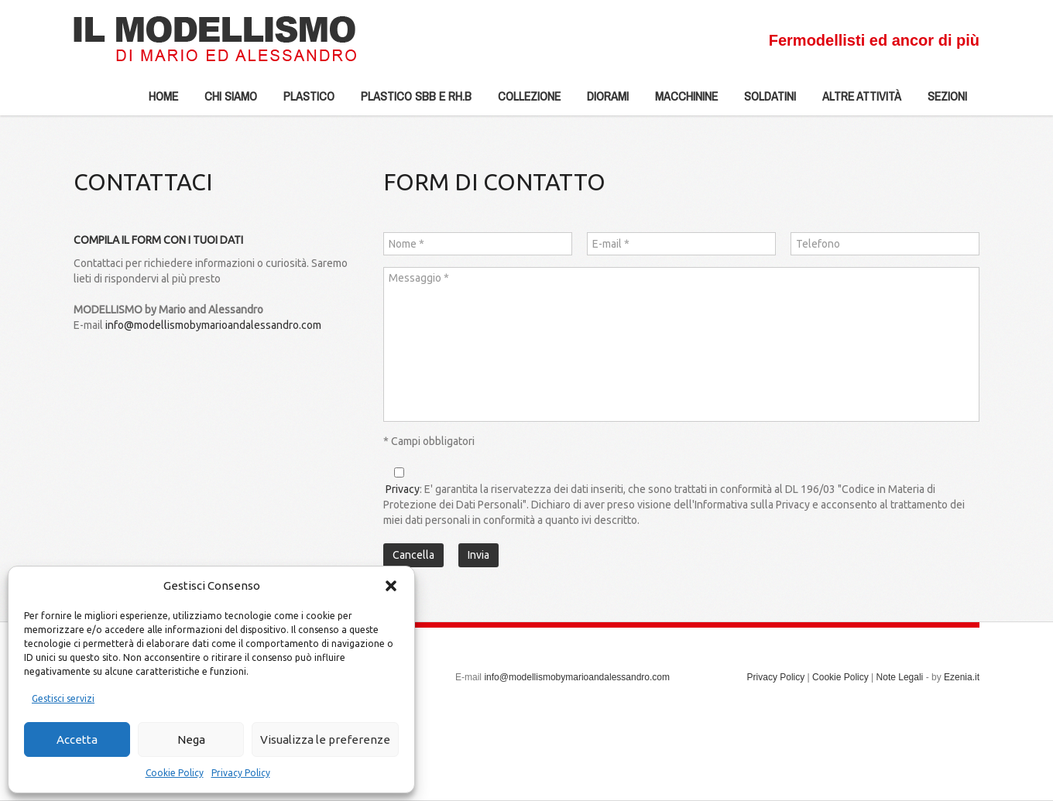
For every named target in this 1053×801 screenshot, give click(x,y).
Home (163, 95)
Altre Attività (855, 101)
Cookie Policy (175, 773)
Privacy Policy (240, 773)
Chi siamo (224, 101)
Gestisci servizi (63, 698)
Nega (191, 739)
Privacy (403, 489)
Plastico (302, 101)
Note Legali (900, 677)
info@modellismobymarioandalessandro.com (213, 325)
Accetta (77, 739)
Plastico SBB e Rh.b (410, 101)
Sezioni (941, 101)
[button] (391, 586)
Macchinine (680, 101)
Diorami (602, 101)
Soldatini (764, 101)
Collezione (523, 101)
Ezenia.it (961, 677)
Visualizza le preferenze (325, 739)
